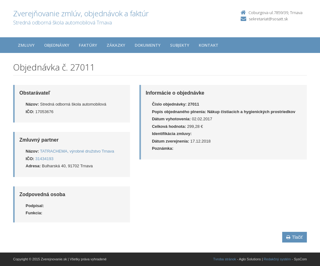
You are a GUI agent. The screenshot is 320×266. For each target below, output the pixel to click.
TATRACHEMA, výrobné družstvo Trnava (77, 151)
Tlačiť (294, 237)
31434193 (44, 158)
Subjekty (179, 45)
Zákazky (116, 45)
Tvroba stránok (224, 259)
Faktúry (88, 45)
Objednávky (56, 45)
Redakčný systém (277, 259)
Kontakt (208, 45)
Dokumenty (148, 45)
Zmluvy (26, 45)
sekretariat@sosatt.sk (268, 19)
